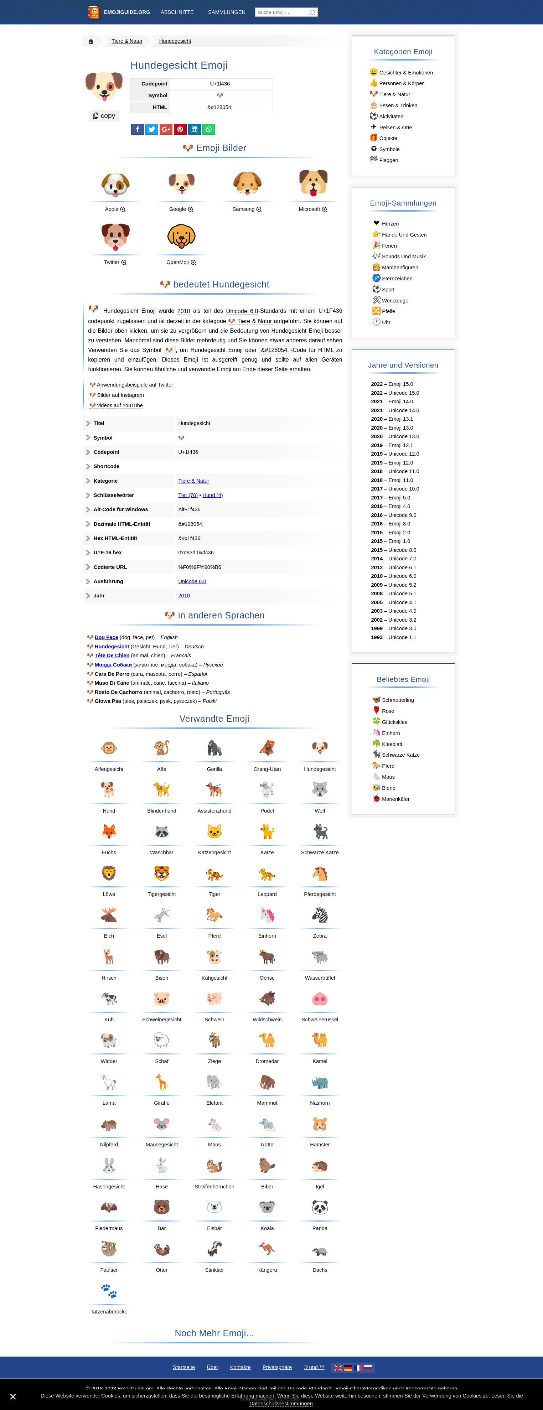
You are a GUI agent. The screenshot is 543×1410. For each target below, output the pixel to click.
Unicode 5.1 (402, 593)
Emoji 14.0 (400, 401)
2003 (377, 611)
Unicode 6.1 (402, 567)
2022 (377, 384)
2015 (377, 532)
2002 (377, 620)
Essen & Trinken (393, 104)
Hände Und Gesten (398, 234)
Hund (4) (213, 495)
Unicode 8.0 (402, 550)
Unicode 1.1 (402, 637)
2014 (377, 558)
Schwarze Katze (395, 754)
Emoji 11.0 (400, 480)
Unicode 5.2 (402, 585)
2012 (377, 567)
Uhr (380, 321)
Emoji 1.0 (399, 541)
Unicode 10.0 (403, 489)
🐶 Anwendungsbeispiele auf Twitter (131, 385)
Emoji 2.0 (399, 532)
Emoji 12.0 (400, 463)
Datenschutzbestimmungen (281, 1403)
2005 (377, 602)
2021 (377, 401)
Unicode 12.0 (403, 454)
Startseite (184, 1367)
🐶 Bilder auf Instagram (116, 395)
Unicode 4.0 (402, 611)
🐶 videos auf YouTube (116, 405)
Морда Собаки (113, 665)
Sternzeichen (391, 278)
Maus (383, 776)
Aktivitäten (385, 115)
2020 (377, 419)
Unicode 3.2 (402, 620)
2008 (377, 593)
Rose (382, 710)
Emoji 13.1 (400, 419)
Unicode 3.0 (402, 628)
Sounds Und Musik (398, 255)
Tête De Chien (112, 655)
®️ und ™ (314, 1367)
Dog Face (106, 637)
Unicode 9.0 (402, 515)
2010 (183, 311)
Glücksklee (389, 721)
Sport (382, 289)
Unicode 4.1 (402, 602)
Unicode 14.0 (403, 410)
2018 (377, 471)
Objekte (382, 137)
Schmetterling (392, 699)
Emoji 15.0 (400, 384)
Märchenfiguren (394, 267)
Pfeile (383, 310)
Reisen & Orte (390, 127)
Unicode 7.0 (402, 558)
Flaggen (383, 159)
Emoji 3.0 (399, 524)
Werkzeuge (389, 300)
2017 (377, 489)
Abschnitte (177, 12)
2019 (377, 445)
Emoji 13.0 (400, 428)
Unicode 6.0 (242, 311)
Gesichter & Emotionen (400, 72)
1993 (377, 637)
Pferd (382, 765)
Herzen (385, 223)
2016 (377, 506)
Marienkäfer (390, 798)
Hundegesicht (175, 41)
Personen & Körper (396, 82)
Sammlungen (226, 12)
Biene (383, 787)
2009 (377, 585)
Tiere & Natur (127, 41)
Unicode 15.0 (403, 393)
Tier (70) (188, 495)
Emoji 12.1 (400, 445)
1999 (377, 628)
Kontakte (240, 1367)
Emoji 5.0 (399, 498)
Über (212, 1367)
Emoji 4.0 (399, 506)
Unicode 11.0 (403, 471)
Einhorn (385, 732)
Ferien (384, 245)
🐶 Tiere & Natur (251, 321)
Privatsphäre (277, 1367)
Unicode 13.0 (403, 436)
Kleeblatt (386, 743)
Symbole (384, 148)
